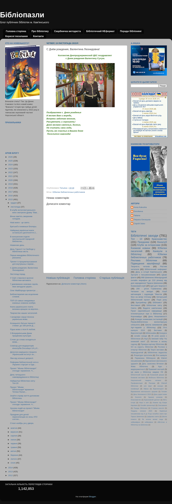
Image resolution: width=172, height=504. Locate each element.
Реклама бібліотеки (144, 260)
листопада (16, 207)
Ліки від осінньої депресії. (22, 358)
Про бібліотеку (40, 31)
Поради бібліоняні (130, 31)
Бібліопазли (22, 15)
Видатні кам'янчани (152, 308)
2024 (10, 164)
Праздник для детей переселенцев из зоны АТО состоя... (23, 416)
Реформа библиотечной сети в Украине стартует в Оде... (24, 363)
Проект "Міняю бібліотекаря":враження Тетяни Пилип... (22, 389)
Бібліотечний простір (138, 375)
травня (14, 447)
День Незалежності (157, 316)
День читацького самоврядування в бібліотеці (24, 376)
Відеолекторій (136, 333)
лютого (14, 459)
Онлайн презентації (147, 405)
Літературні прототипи (143, 355)
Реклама (152, 383)
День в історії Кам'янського (149, 272)
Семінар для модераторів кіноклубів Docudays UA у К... (24, 347)
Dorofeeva (138, 211)
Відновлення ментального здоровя (144, 391)
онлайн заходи (140, 336)
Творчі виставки (157, 350)
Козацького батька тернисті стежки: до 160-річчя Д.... (22, 324)
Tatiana (137, 215)
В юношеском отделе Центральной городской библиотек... (22, 239)
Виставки (158, 330)
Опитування (162, 405)
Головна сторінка (16, 31)
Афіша (146, 389)
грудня (14, 203)
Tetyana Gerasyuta (142, 219)
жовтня (14, 428)
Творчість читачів (140, 266)
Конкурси (163, 333)
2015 (10, 199)
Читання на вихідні (142, 291)
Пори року (162, 300)
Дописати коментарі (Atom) (73, 284)
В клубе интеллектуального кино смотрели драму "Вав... (24, 211)
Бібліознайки (151, 333)
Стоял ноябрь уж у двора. (22, 423)
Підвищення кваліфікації (145, 263)
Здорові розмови (155, 397)
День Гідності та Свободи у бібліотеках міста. (22, 250)
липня (14, 440)
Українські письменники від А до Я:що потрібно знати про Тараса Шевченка (149, 413)
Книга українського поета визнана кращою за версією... (25, 308)
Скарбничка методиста (67, 31)
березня (15, 455)
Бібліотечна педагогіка (157, 353)
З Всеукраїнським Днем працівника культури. (21, 334)
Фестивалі (135, 305)
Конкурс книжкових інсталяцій (149, 319)
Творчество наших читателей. (24, 313)
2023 (10, 168)
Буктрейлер (141, 302)
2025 (10, 161)
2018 (10, 188)
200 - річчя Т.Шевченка (148, 289)
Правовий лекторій (156, 369)
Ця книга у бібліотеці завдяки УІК (147, 372)
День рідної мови (160, 394)
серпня (14, 436)
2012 (10, 475)
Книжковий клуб (138, 286)
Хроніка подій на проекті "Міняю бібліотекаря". (25, 409)
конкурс (160, 386)
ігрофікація (135, 389)
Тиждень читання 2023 (141, 411)
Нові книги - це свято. (20, 222)
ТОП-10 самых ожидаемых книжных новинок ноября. (23, 301)
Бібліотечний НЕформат (100, 31)
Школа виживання (153, 325)
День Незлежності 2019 (142, 394)
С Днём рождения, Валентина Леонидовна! (24, 269)
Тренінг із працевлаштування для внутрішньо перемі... (23, 263)
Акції (146, 339)
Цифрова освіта (153, 416)
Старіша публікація (112, 277)
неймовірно (149, 422)
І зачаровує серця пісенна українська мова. (22, 318)
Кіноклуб (162, 242)
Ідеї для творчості (158, 286)
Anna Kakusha (140, 207)
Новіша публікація (58, 277)
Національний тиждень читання (146, 380)
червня (14, 443)
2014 (10, 468)
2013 (10, 471)
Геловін (164, 391)
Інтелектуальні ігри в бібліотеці (146, 314)
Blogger (92, 496)
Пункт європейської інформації (146, 311)
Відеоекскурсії (158, 389)
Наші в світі (144, 402)
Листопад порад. (18, 274)
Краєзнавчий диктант (152, 400)
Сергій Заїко (139, 223)
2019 (10, 184)
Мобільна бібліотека (156, 377)
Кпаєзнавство (136, 400)
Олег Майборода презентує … (24, 290)
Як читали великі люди (152, 419)
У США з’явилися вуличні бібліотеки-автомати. (21, 279)
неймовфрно (135, 422)
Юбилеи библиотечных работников (68, 192)
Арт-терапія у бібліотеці (143, 327)
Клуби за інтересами (149, 245)
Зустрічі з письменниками (143, 275)
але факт (148, 386)
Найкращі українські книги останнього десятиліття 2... (23, 231)
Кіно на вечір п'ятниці (141, 297)
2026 (10, 157)
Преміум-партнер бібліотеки (152, 344)
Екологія (138, 397)
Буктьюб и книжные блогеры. (23, 226)
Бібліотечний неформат (156, 269)
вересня (15, 432)
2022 (10, 172)
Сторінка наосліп (157, 408)
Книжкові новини (140, 248)
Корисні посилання (16, 36)
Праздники (143, 242)
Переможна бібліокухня (145, 358)
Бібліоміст (157, 302)
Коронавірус (136, 316)
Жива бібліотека (139, 367)
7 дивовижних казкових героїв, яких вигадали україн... (24, 285)
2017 (10, 192)
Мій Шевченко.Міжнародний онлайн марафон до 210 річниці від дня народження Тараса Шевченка (149, 280)
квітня (14, 451)
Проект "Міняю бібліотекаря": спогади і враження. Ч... (23, 369)
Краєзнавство (159, 239)
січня (13, 463)
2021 (10, 176)
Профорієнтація (137, 383)
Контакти (38, 36)
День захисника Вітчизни (153, 364)
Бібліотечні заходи (144, 235)
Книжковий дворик (157, 375)
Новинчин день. (17, 245)
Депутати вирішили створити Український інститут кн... (23, 353)
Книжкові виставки (138, 377)
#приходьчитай (137, 353)
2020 (10, 180)
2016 (10, 196)
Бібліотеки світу (154, 305)
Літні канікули (161, 355)
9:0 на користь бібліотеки (142, 347)
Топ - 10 (136, 239)
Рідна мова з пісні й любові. (23, 329)
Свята (133, 308)
